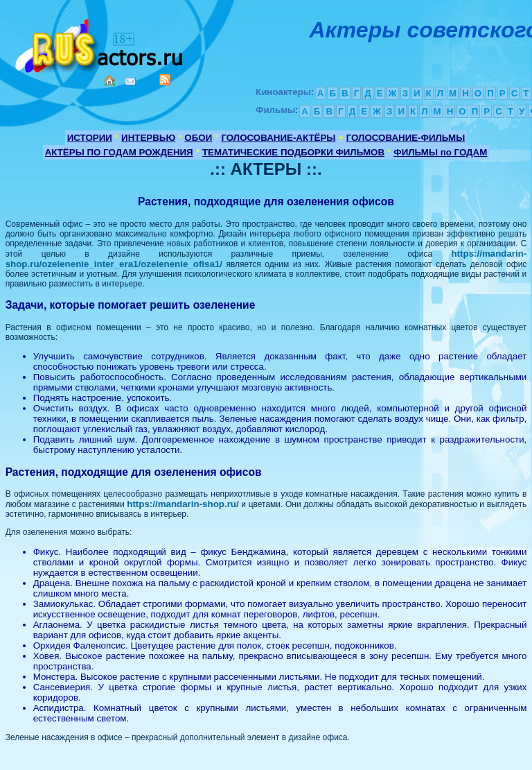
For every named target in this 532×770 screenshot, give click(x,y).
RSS (164, 79)
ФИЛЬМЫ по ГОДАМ (440, 152)
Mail (130, 81)
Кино (100, 43)
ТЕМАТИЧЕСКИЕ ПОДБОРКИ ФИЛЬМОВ (293, 152)
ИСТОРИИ (89, 137)
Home (109, 80)
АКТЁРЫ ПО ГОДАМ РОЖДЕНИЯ (119, 152)
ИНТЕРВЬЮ (148, 137)
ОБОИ (198, 137)
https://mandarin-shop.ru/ (182, 504)
